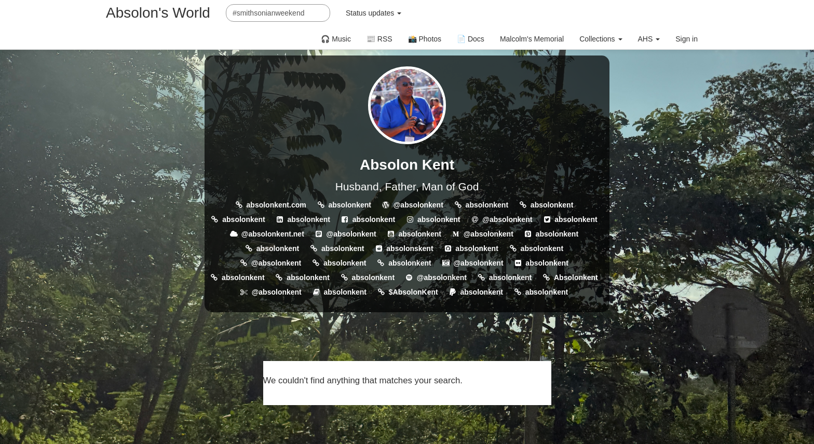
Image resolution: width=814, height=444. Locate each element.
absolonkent (349, 205)
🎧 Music (335, 39)
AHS (649, 39)
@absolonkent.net (272, 234)
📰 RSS (379, 39)
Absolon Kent (407, 165)
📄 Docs (470, 39)
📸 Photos (424, 39)
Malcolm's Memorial (532, 39)
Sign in (686, 39)
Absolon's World (158, 13)
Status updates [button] (373, 13)
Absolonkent (576, 277)
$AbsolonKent (413, 292)
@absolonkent (418, 205)
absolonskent (409, 248)
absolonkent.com (276, 205)
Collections (600, 39)
